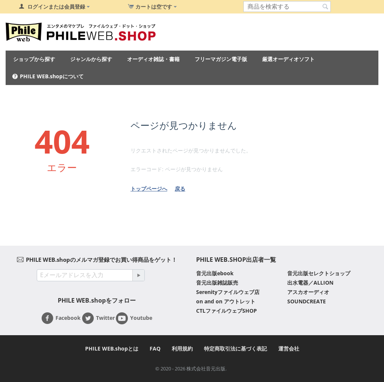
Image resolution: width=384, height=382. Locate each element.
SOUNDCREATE (306, 301)
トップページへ (148, 188)
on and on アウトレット (225, 301)
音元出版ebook (215, 273)
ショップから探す (34, 59)
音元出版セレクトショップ (318, 273)
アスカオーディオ (308, 291)
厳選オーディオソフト (288, 59)
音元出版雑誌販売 (217, 282)
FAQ (155, 348)
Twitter (98, 318)
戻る (180, 188)
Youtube (134, 318)
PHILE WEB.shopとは (111, 348)
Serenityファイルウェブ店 (228, 291)
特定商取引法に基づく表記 (235, 348)
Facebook (61, 318)
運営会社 (288, 348)
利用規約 (182, 348)
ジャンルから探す (91, 59)
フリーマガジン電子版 (221, 59)
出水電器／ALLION (310, 282)
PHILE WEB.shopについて (52, 76)
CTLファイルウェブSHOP (226, 310)
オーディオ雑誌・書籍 (153, 59)
